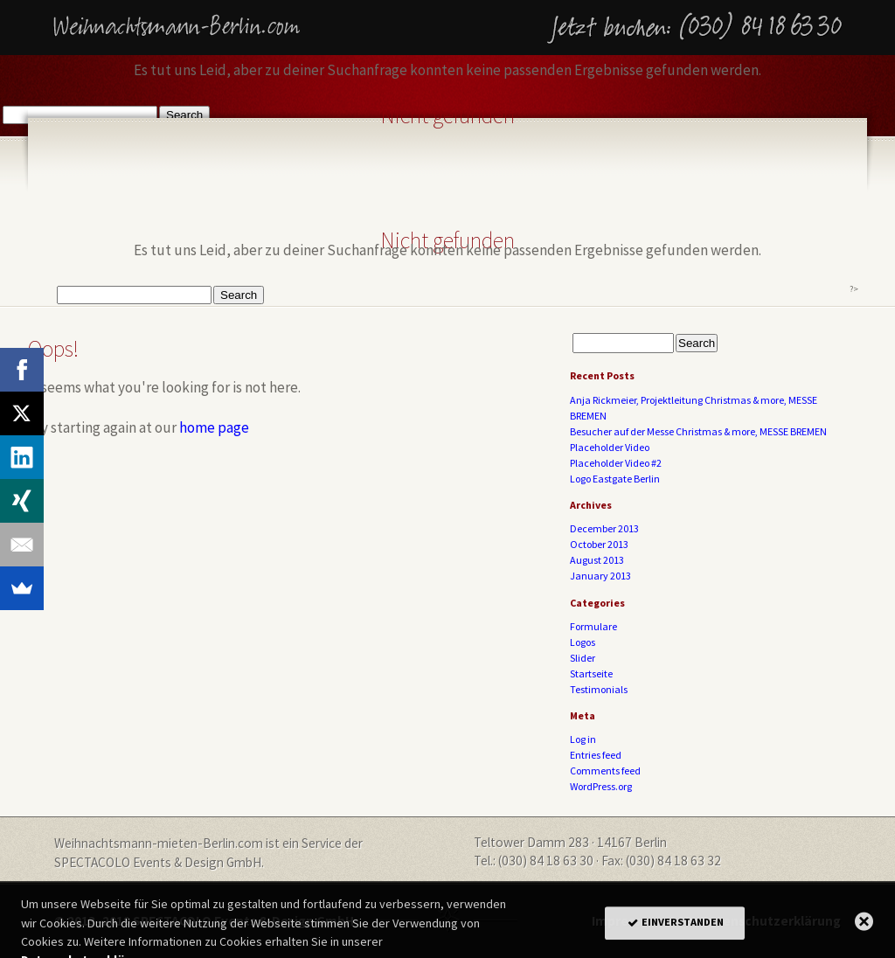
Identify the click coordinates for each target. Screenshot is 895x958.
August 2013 (597, 559)
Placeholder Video (609, 447)
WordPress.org (601, 786)
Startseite (591, 673)
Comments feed (605, 770)
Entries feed (595, 754)
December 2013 (604, 528)
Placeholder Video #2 (616, 462)
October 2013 (599, 544)
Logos (582, 642)
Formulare (593, 626)
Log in (583, 739)
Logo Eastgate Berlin (615, 478)
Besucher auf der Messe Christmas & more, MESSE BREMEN (698, 431)
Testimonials (599, 689)
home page (214, 427)
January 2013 (600, 575)
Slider (582, 657)
